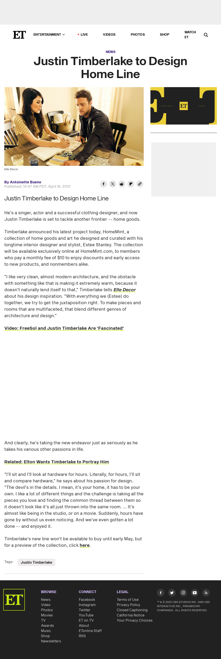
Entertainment (49, 34)
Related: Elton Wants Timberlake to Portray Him (56, 462)
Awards (47, 625)
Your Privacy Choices (135, 620)
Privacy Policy (128, 605)
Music (46, 630)
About (84, 625)
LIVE (84, 34)
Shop (164, 34)
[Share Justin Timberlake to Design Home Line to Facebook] (103, 184)
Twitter (84, 610)
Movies (47, 615)
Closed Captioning (132, 610)
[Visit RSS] (206, 593)
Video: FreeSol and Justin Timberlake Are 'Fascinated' (64, 328)
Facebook (87, 599)
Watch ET (190, 35)
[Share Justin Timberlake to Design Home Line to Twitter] (113, 184)
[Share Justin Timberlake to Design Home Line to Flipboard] (131, 184)
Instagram (87, 605)
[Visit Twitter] (172, 593)
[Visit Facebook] (160, 593)
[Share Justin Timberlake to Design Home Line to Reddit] (122, 184)
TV (43, 620)
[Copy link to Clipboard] (140, 184)
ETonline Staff (90, 630)
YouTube (86, 615)
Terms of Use (128, 599)
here (85, 545)
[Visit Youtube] (194, 593)
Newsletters (51, 641)
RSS (82, 636)
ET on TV (86, 620)
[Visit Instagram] (183, 593)
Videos (109, 34)
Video (46, 605)
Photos (138, 34)
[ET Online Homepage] (19, 34)
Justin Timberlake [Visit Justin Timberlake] (36, 562)
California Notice (130, 615)
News (110, 52)
